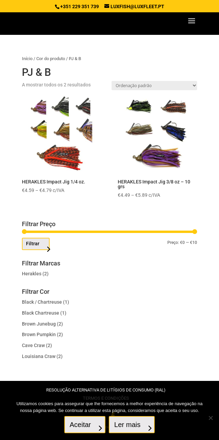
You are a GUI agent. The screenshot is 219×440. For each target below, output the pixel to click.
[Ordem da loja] (154, 85)
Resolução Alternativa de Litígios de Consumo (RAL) (106, 390)
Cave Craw (33, 345)
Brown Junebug (39, 324)
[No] (210, 417)
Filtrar (32, 243)
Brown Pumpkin (39, 334)
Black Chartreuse (40, 313)
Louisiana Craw (38, 356)
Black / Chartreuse (42, 302)
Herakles (31, 273)
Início (27, 58)
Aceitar (80, 424)
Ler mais (127, 424)
